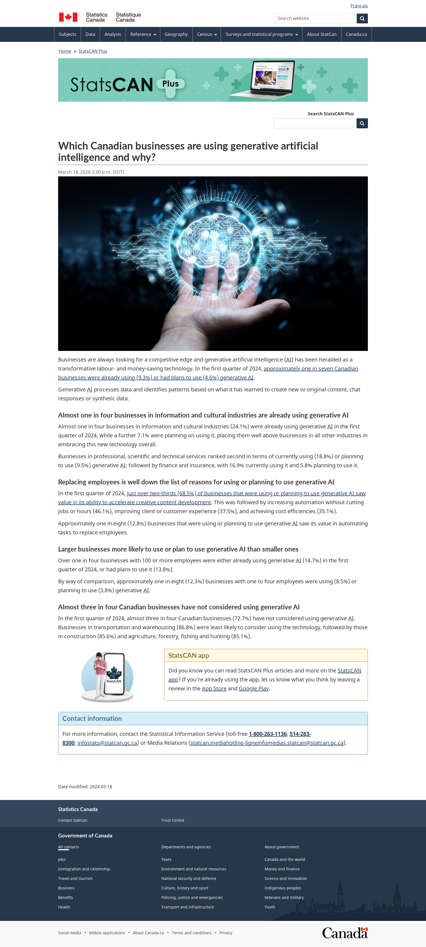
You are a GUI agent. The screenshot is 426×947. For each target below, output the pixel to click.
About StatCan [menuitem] (322, 34)
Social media (69, 932)
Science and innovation (286, 878)
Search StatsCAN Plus (331, 114)
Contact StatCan (72, 820)
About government (282, 846)
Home (65, 51)
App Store (214, 688)
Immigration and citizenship (84, 868)
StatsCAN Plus (93, 51)
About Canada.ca (148, 932)
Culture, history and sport (184, 887)
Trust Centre (172, 820)
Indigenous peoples (283, 887)
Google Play (254, 688)
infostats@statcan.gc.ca (107, 742)
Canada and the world (285, 859)
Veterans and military (284, 897)
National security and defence (188, 878)
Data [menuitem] (90, 34)
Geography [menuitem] (176, 34)
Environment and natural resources (193, 868)
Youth (270, 906)
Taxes (166, 859)
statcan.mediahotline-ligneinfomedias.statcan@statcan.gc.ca (266, 742)
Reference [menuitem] (143, 34)
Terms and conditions (192, 932)
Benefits (65, 897)
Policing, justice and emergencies (192, 897)
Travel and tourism (75, 878)
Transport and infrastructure (187, 906)
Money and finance (282, 868)
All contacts (68, 846)
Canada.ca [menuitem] (356, 34)
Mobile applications (107, 932)
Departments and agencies (186, 846)
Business (66, 887)
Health (64, 906)
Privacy (226, 932)
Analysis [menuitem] (113, 34)
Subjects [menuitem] (67, 34)
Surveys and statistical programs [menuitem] (262, 34)
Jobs (62, 859)
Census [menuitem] (207, 34)
